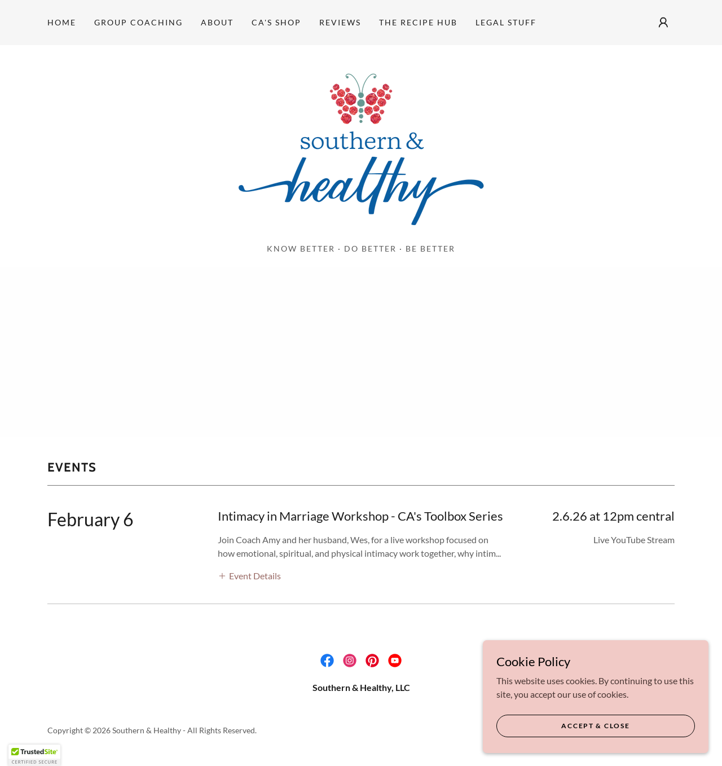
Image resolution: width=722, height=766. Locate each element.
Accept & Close (595, 725)
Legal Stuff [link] (506, 22)
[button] (663, 22)
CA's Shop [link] (276, 22)
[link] (361, 147)
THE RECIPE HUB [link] (418, 22)
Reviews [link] (340, 22)
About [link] (217, 22)
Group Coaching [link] (138, 22)
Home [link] (61, 22)
